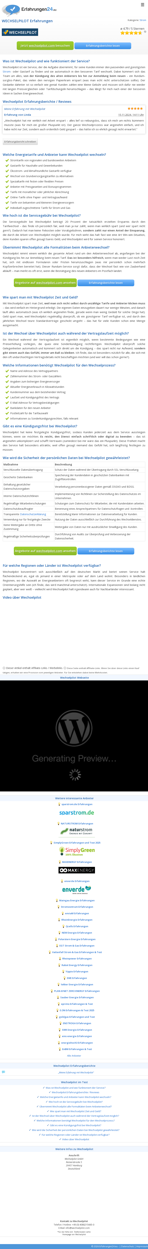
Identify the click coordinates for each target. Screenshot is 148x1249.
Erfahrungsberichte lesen (103, 45)
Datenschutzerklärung (33, 514)
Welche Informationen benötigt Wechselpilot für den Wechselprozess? (76, 1120)
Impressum (142, 1246)
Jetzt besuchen (45, 45)
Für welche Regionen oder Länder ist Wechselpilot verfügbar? (76, 1134)
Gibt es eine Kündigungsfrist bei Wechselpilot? (75, 1125)
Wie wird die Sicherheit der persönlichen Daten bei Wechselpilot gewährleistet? (75, 1130)
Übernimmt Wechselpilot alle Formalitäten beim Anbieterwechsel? (76, 1106)
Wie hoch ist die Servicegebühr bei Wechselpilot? (76, 1101)
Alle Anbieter (74, 1055)
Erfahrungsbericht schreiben (20, 141)
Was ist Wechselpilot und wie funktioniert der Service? (76, 1087)
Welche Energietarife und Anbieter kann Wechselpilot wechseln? (75, 1097)
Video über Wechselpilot (75, 1139)
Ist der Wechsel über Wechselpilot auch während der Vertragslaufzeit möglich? (75, 1115)
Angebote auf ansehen (45, 282)
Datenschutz (127, 1246)
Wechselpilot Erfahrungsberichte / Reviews (75, 1092)
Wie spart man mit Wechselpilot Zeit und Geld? (75, 1111)
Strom (143, 20)
